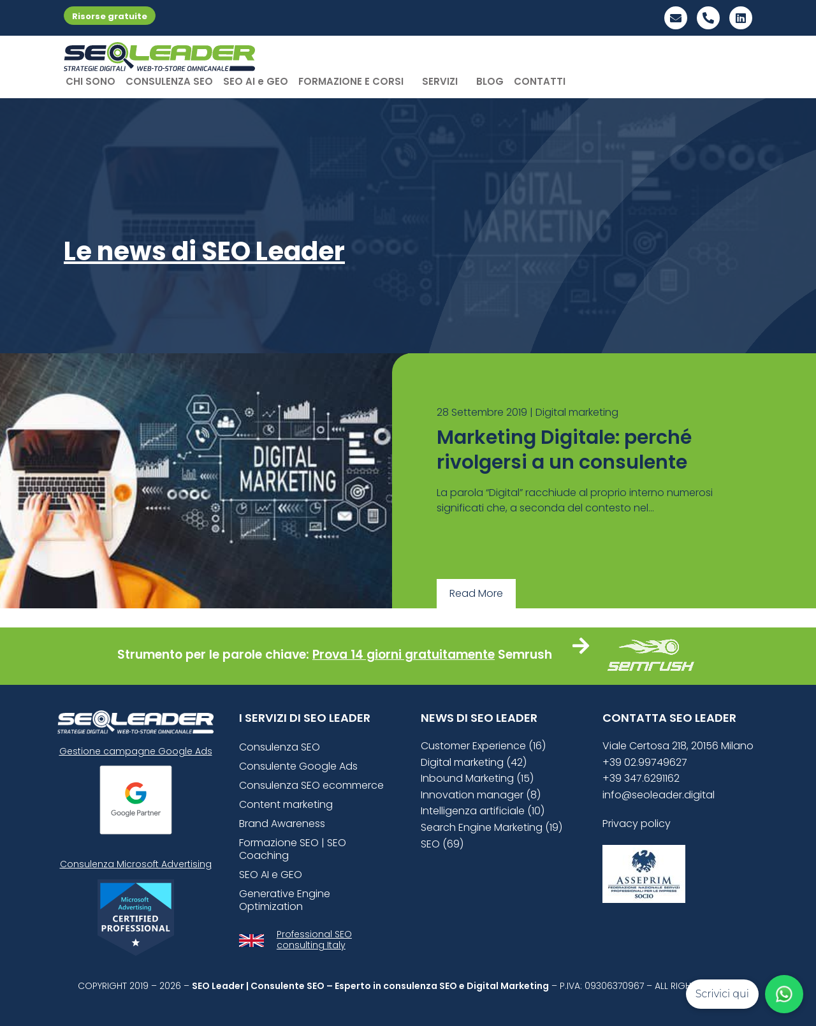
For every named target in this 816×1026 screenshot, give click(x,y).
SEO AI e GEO (255, 81)
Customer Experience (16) (483, 745)
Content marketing (286, 804)
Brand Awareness (282, 823)
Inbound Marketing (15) (477, 778)
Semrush (525, 654)
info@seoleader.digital (658, 795)
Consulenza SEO (279, 747)
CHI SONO (90, 81)
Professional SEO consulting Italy (314, 939)
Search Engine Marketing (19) (491, 827)
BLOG (490, 81)
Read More (476, 593)
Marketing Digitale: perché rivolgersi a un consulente (564, 450)
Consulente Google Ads (298, 766)
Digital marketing (577, 412)
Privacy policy (636, 823)
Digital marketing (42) (474, 762)
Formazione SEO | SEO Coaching (292, 849)
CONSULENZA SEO (169, 81)
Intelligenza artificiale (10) (482, 810)
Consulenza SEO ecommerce (311, 785)
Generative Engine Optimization (284, 900)
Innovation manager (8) (481, 795)
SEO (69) (442, 844)
